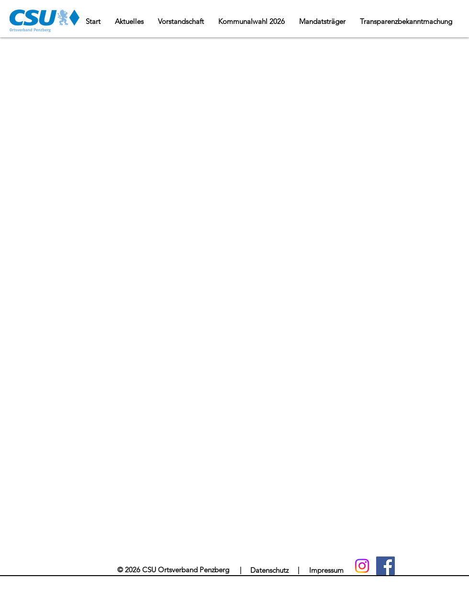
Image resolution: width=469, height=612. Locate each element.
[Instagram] (362, 565)
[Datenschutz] (269, 570)
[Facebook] (385, 565)
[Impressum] (326, 570)
